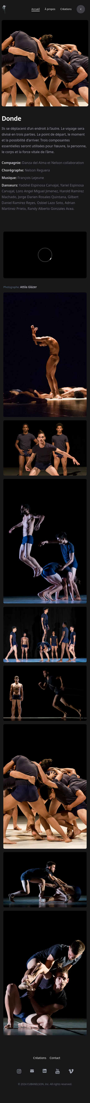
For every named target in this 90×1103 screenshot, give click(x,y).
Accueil (35, 9)
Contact (55, 1058)
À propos (50, 9)
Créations (66, 9)
